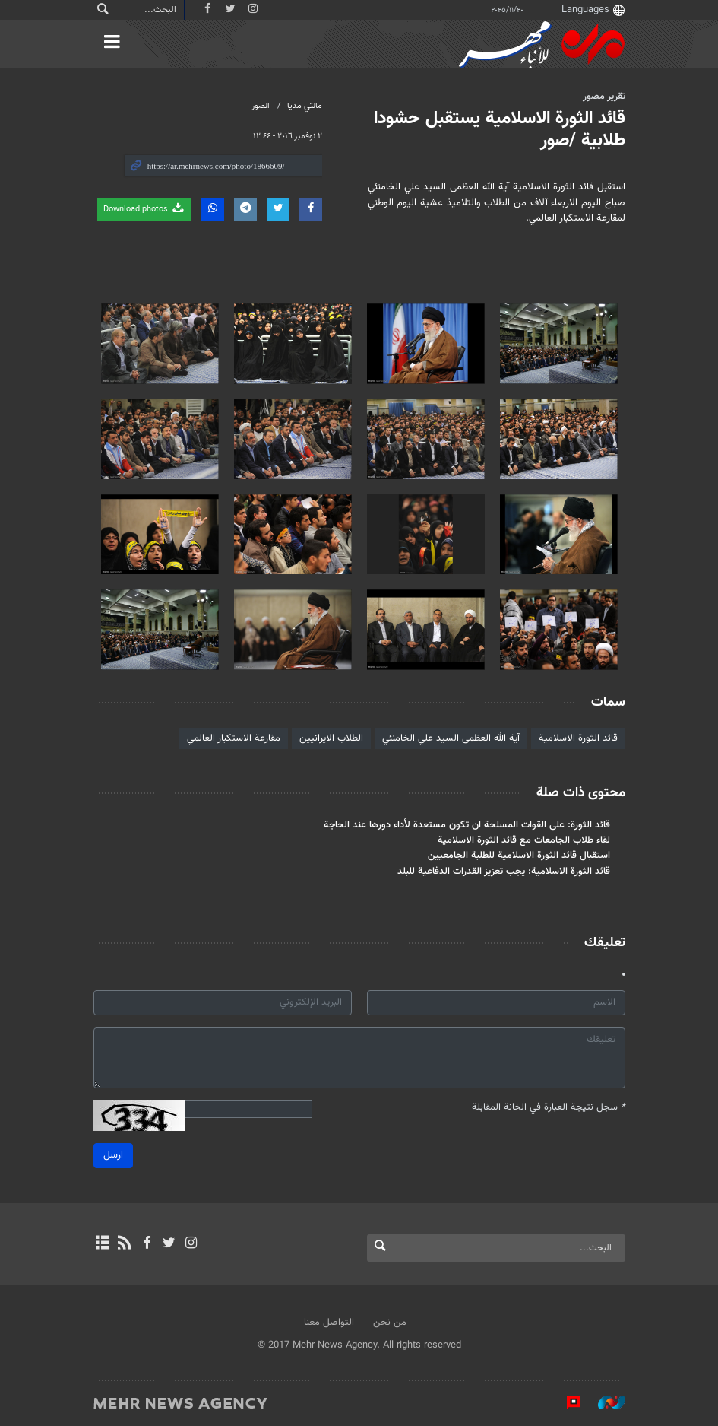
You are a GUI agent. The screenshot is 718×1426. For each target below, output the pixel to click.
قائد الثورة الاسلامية (578, 738)
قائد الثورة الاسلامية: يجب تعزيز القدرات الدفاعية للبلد (503, 871)
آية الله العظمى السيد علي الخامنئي (451, 738)
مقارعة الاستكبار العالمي (233, 738)
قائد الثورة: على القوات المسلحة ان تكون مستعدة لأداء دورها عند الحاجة (467, 825)
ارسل (113, 1155)
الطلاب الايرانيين (331, 738)
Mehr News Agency (541, 44)
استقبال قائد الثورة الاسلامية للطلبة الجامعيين (519, 855)
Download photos (144, 209)
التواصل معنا (329, 1322)
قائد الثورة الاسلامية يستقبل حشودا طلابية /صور (499, 129)
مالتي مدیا (304, 106)
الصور (260, 106)
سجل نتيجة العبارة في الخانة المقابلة (548, 1107)
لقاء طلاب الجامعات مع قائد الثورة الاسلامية (524, 840)
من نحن (389, 1322)
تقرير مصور (604, 96)
